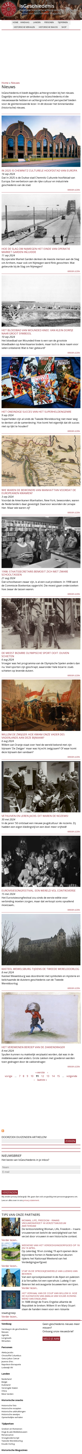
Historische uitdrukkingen (14, 1411)
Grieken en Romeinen (12, 1428)
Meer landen (8, 1394)
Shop (64, 27)
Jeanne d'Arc (7, 1361)
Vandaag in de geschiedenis (15, 1329)
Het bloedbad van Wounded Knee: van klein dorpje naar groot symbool (37, 331)
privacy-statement (31, 1200)
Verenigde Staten (10, 1388)
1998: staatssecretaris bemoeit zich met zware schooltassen (35, 573)
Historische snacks (48, 27)
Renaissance (8, 1434)
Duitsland (6, 1384)
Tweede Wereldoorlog (12, 1440)
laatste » (42, 1079)
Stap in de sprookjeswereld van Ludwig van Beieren (49, 1272)
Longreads (6, 1338)
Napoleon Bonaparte (11, 1364)
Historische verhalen (24, 27)
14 (53, 1076)
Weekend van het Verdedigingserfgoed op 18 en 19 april (51, 1246)
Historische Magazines (14, 1450)
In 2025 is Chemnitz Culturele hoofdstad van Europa (39, 170)
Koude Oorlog (8, 1443)
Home (15, 22)
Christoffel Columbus (11, 1355)
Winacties (6, 1341)
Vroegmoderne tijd (10, 1437)
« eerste (40, 1072)
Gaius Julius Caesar (10, 1358)
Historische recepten (11, 1408)
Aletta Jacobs (7, 1352)
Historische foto (9, 1405)
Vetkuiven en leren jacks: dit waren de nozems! (35, 816)
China (4, 1390)
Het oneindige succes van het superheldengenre (36, 411)
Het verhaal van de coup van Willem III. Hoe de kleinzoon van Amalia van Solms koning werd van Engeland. (49, 1296)
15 (58, 1076)
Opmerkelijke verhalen (12, 1417)
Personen (49, 22)
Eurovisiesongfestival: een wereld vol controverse (39, 890)
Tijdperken (63, 22)
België (4, 1382)
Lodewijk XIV (7, 1367)
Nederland (6, 1379)
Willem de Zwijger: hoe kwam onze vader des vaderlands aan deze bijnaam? (33, 736)
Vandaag (24, 22)
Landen (37, 22)
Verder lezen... (10, 1240)
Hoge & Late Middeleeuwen (14, 1431)
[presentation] (25, 1181)
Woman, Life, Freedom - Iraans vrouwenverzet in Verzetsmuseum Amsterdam (44, 1223)
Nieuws (15, 83)
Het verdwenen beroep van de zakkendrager (33, 1047)
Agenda (5, 1335)
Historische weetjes (11, 1414)
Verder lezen (73, 190)
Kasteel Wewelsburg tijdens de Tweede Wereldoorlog (40, 969)
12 (42, 1076)
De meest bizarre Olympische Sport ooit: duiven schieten (35, 654)
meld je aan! (51, 1338)
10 (32, 1076)
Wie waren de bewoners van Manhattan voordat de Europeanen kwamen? (39, 491)
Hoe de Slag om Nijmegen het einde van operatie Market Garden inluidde (36, 250)
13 (47, 1076)
